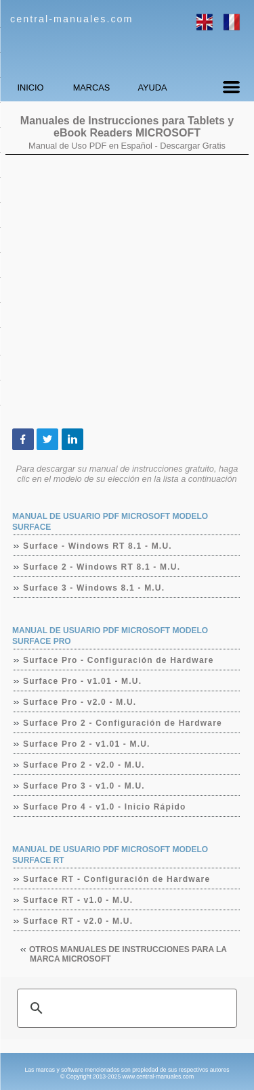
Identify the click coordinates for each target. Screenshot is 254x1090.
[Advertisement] (127, 291)
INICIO (30, 87)
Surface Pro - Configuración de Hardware (119, 660)
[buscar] (125, 1008)
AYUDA (152, 87)
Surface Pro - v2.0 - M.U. (80, 702)
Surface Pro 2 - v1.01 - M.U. (87, 744)
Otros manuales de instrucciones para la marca (128, 954)
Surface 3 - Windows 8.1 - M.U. (94, 588)
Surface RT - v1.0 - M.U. (78, 900)
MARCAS (91, 87)
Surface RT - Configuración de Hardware (117, 879)
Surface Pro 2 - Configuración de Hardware (123, 723)
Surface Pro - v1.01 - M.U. (83, 681)
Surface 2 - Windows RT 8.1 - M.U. (102, 567)
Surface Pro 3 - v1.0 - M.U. (84, 786)
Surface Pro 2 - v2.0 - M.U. (84, 765)
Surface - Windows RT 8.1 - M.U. (98, 546)
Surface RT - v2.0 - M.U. (78, 921)
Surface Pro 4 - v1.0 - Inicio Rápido (105, 807)
